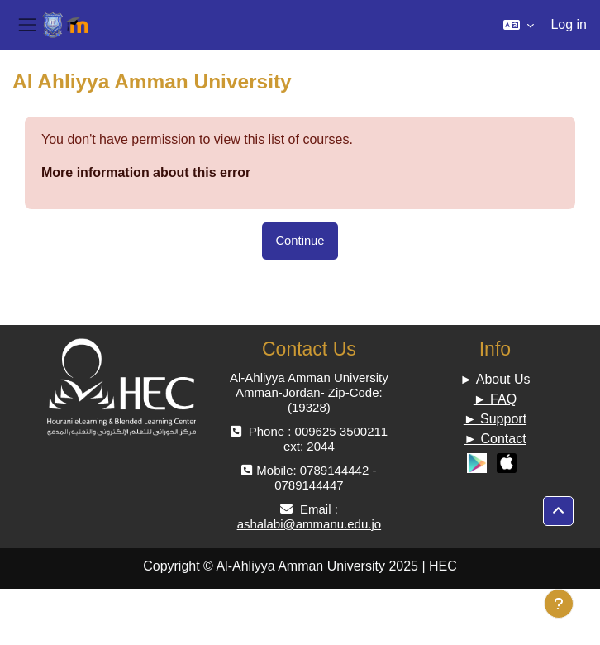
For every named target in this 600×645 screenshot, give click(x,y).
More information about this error (145, 172)
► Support (495, 419)
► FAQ (495, 399)
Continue (299, 240)
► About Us (495, 379)
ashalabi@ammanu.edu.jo (309, 524)
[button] (518, 25)
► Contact (495, 439)
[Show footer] (559, 604)
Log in (568, 24)
